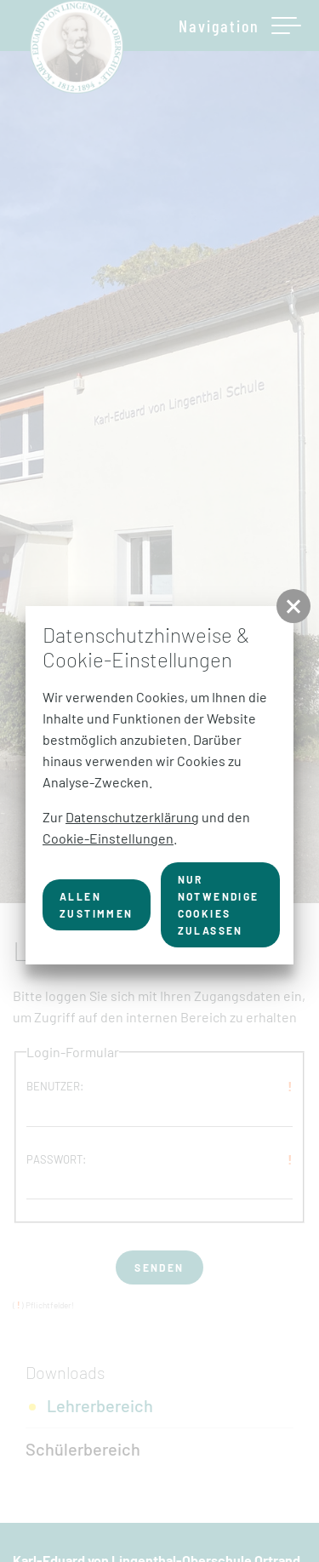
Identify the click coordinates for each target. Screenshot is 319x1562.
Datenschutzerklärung (132, 817)
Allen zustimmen (97, 904)
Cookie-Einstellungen (108, 838)
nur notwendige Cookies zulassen (218, 904)
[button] (293, 606)
